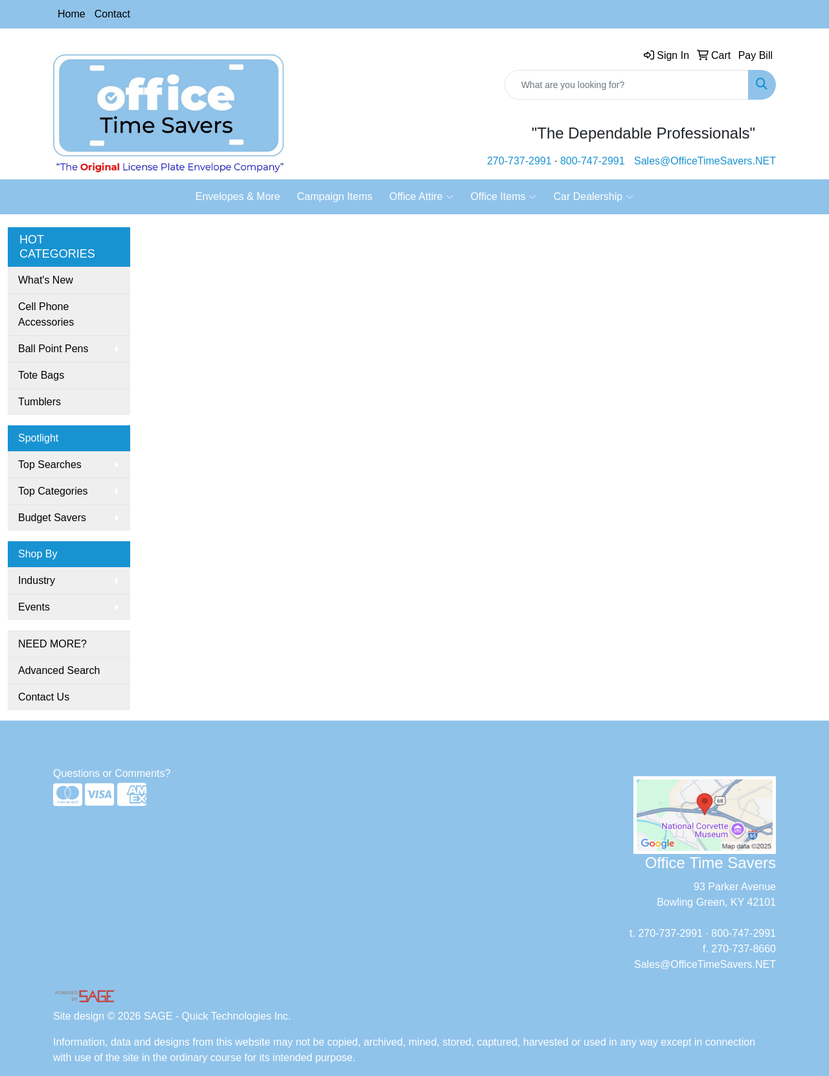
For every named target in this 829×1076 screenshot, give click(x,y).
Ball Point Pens (53, 348)
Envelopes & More (238, 196)
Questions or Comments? (111, 773)
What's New (45, 280)
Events (34, 606)
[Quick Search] (627, 85)
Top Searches (50, 464)
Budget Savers (52, 517)
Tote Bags (41, 375)
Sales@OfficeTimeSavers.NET (705, 160)
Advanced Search (59, 670)
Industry (36, 580)
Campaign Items (335, 196)
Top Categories (53, 491)
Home (71, 13)
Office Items (503, 197)
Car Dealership (593, 197)
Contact (112, 13)
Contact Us (43, 696)
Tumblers (39, 401)
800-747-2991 (592, 160)
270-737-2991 (519, 160)
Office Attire (421, 197)
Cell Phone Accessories (46, 314)
